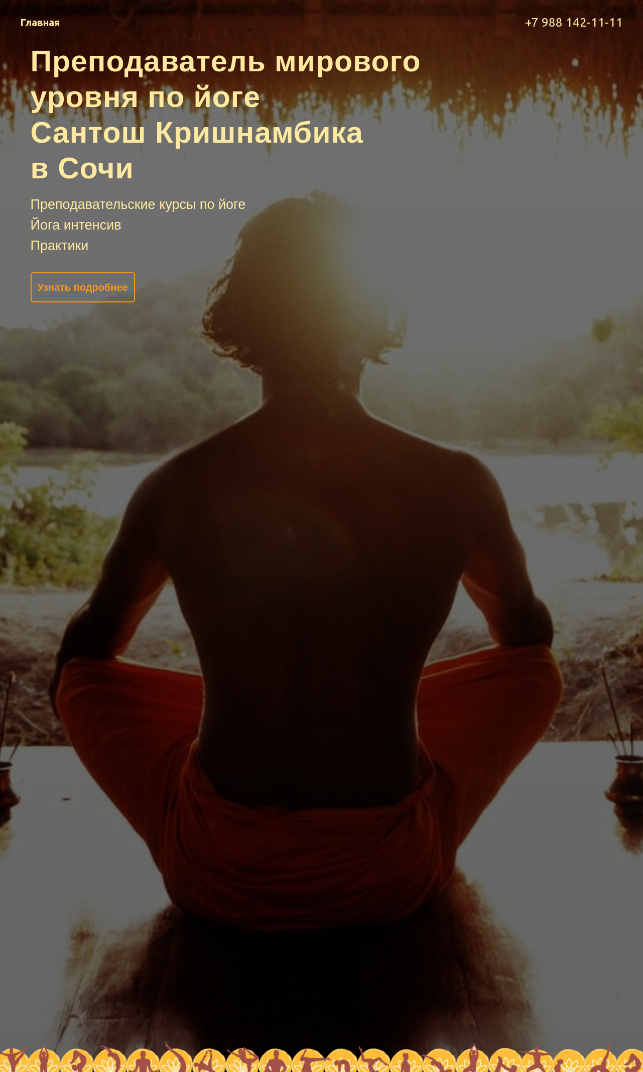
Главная (40, 22)
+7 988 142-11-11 (574, 22)
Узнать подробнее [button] (82, 287)
